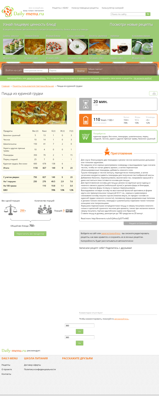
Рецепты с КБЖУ (60, 7)
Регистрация (93, 72)
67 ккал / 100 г (31, 57)
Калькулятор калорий (112, 7)
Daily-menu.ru (25, 11)
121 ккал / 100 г (96, 57)
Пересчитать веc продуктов (30, 233)
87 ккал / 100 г (53, 57)
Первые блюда (32, 35)
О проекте (7, 369)
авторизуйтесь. (121, 318)
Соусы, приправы (76, 35)
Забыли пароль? (95, 69)
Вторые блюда (53, 35)
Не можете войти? (143, 78)
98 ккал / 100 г (10, 57)
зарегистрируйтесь (36, 78)
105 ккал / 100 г (75, 57)
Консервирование (141, 35)
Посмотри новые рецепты (131, 24)
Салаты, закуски (11, 35)
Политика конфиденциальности (40, 369)
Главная (6, 86)
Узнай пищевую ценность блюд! (29, 24)
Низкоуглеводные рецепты (85, 7)
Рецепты (6, 364)
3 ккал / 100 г (117, 57)
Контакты (6, 374)
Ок (79, 331)
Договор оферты (32, 364)
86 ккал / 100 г (139, 57)
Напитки (115, 35)
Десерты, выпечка (98, 35)
